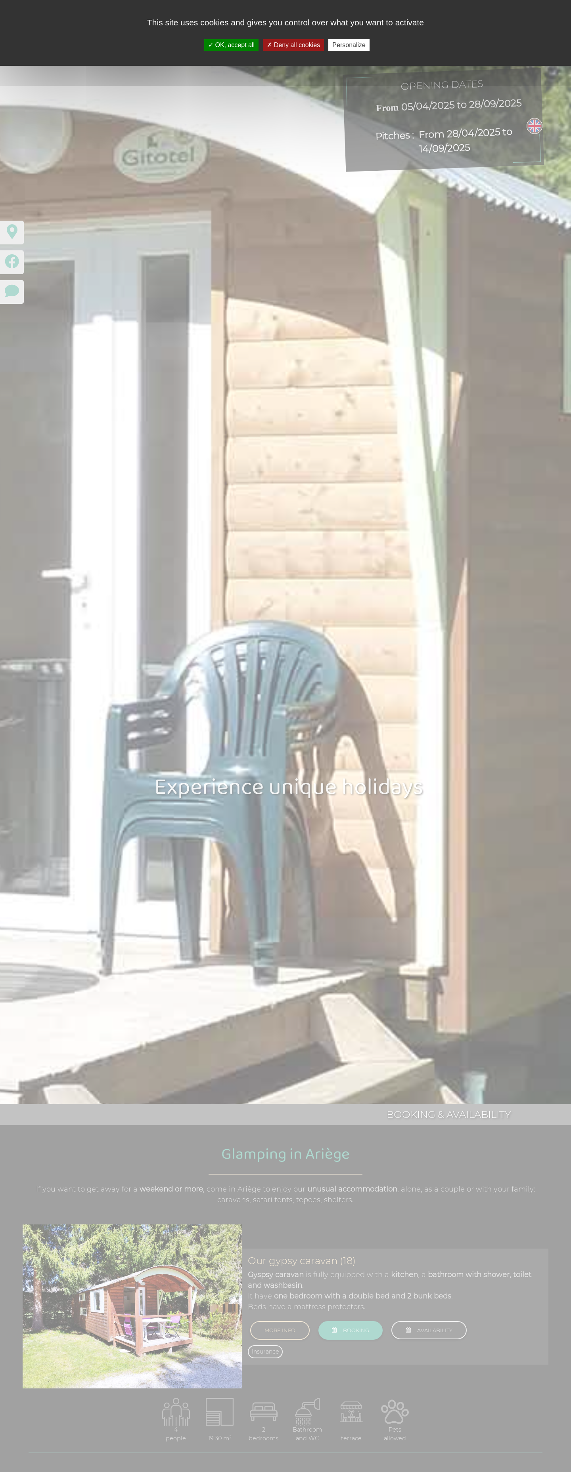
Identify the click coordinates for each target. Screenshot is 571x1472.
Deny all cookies (293, 45)
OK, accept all (231, 45)
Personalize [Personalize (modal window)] (349, 45)
